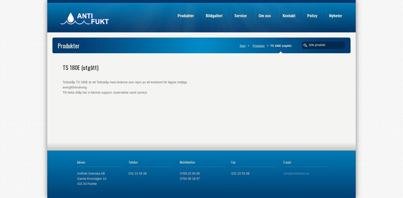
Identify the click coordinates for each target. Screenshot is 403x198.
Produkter (259, 45)
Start (242, 45)
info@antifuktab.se (296, 173)
